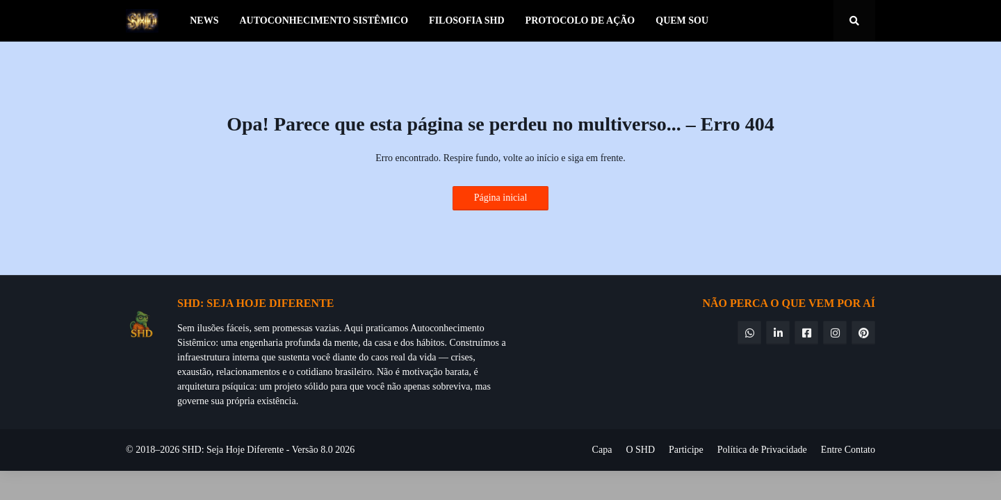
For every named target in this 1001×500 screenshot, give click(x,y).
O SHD (640, 449)
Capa (602, 449)
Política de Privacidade (762, 449)
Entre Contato (848, 449)
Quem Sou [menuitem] (682, 20)
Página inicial (501, 197)
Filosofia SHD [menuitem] (467, 20)
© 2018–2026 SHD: (166, 449)
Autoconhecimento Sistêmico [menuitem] (323, 20)
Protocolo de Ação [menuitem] (580, 20)
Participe (686, 449)
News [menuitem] (204, 20)
